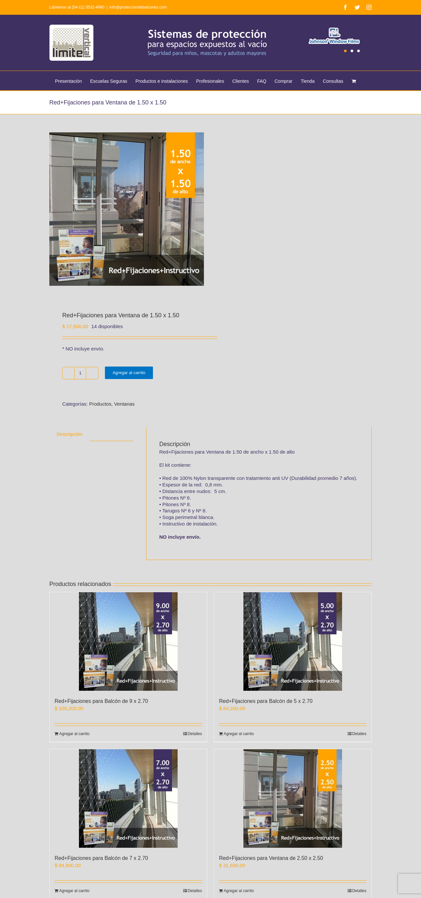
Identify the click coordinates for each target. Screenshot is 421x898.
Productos (100, 404)
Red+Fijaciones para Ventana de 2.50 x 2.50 (271, 859)
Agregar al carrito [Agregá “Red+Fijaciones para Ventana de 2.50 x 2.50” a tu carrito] (239, 891)
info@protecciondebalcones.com (138, 7)
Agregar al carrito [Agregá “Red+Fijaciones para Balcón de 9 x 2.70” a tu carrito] (74, 734)
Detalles (195, 734)
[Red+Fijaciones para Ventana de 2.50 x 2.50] (292, 799)
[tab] (69, 435)
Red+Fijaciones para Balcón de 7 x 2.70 (101, 859)
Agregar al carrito (128, 373)
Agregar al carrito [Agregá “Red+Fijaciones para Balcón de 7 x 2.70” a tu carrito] (74, 891)
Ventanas (124, 404)
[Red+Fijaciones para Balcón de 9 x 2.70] (128, 642)
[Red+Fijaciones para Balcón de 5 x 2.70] (292, 642)
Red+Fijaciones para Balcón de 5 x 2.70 (265, 702)
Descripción (69, 435)
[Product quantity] (80, 374)
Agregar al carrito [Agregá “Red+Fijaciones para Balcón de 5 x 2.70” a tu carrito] (239, 734)
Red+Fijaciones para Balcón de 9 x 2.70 (101, 702)
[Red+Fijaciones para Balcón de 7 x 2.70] (128, 799)
